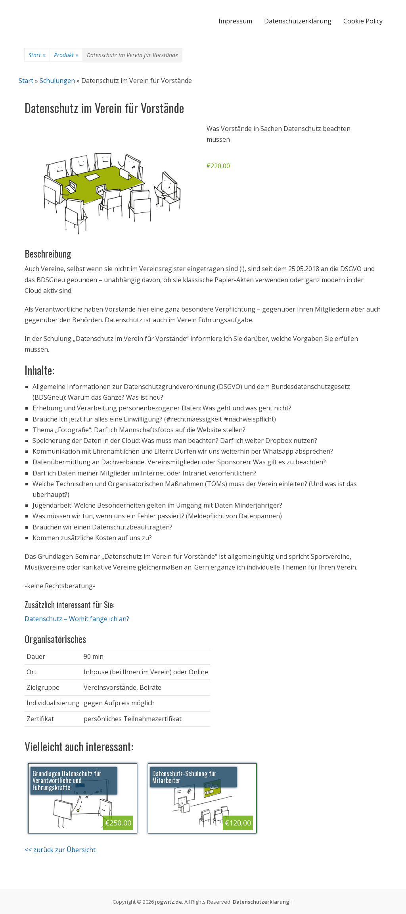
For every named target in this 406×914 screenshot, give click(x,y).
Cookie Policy (363, 21)
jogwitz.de (168, 901)
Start (37, 55)
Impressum (235, 21)
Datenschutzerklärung (297, 21)
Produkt (66, 55)
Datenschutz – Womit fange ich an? (77, 618)
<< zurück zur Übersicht (60, 849)
